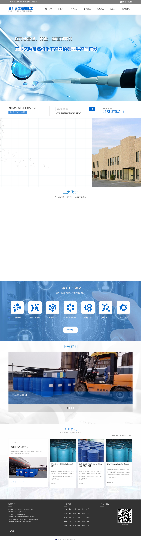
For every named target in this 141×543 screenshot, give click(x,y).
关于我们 (61, 9)
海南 (74, 525)
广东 (65, 517)
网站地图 (16, 2)
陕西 (74, 513)
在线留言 (100, 9)
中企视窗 (28, 521)
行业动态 (123, 435)
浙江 (83, 509)
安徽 (65, 513)
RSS (21, 2)
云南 (65, 521)
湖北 (79, 513)
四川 (74, 517)
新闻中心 (113, 9)
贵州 (79, 525)
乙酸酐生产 (72, 113)
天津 (79, 509)
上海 (65, 509)
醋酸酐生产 (65, 113)
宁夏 (79, 521)
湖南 (83, 513)
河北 (79, 517)
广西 (87, 525)
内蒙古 (75, 521)
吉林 (70, 525)
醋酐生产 (78, 113)
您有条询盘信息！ (32, 2)
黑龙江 (88, 517)
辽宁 (83, 517)
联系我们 (126, 9)
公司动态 (115, 435)
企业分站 (10, 2)
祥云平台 (17, 521)
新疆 (83, 521)
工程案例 (87, 9)
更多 (129, 435)
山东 (87, 509)
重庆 (87, 521)
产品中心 (74, 9)
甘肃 (70, 521)
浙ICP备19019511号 (34, 519)
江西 (87, 513)
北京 (70, 509)
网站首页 (48, 9)
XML (24, 2)
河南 (70, 513)
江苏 (74, 509)
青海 (83, 525)
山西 (65, 525)
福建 (70, 517)
